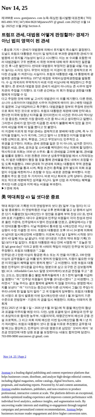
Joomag (6, 372)
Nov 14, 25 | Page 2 (14, 356)
